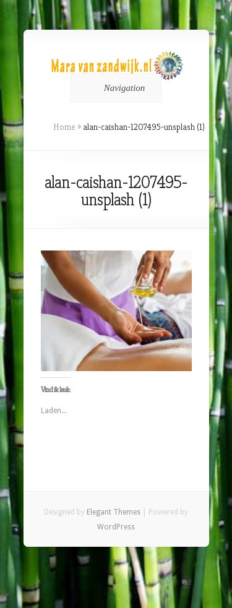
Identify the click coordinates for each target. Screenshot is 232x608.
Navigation (114, 88)
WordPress (116, 527)
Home (64, 126)
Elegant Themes (113, 512)
